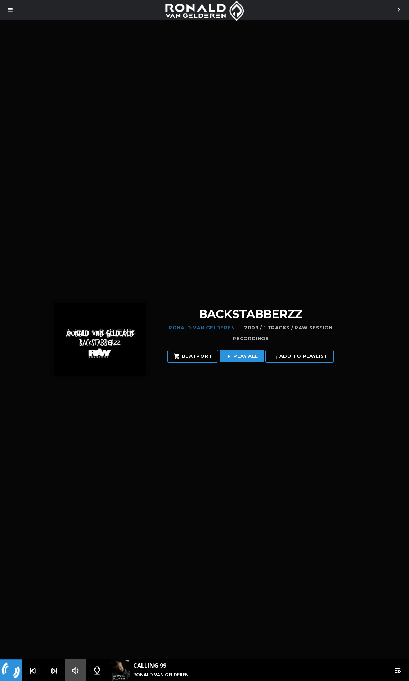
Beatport (193, 356)
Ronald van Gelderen (201, 327)
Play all (241, 356)
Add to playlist (299, 356)
